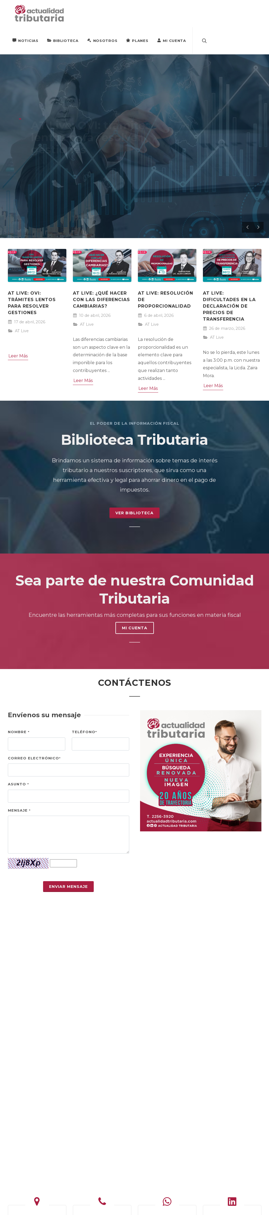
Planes (137, 40)
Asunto (18, 784)
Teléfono (84, 732)
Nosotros (102, 40)
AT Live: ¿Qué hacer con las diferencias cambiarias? (101, 300)
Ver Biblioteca (134, 513)
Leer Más (18, 355)
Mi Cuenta (171, 40)
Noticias (25, 40)
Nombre (19, 732)
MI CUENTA (134, 627)
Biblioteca (63, 40)
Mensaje (19, 810)
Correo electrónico (34, 758)
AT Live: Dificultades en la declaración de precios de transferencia (229, 306)
